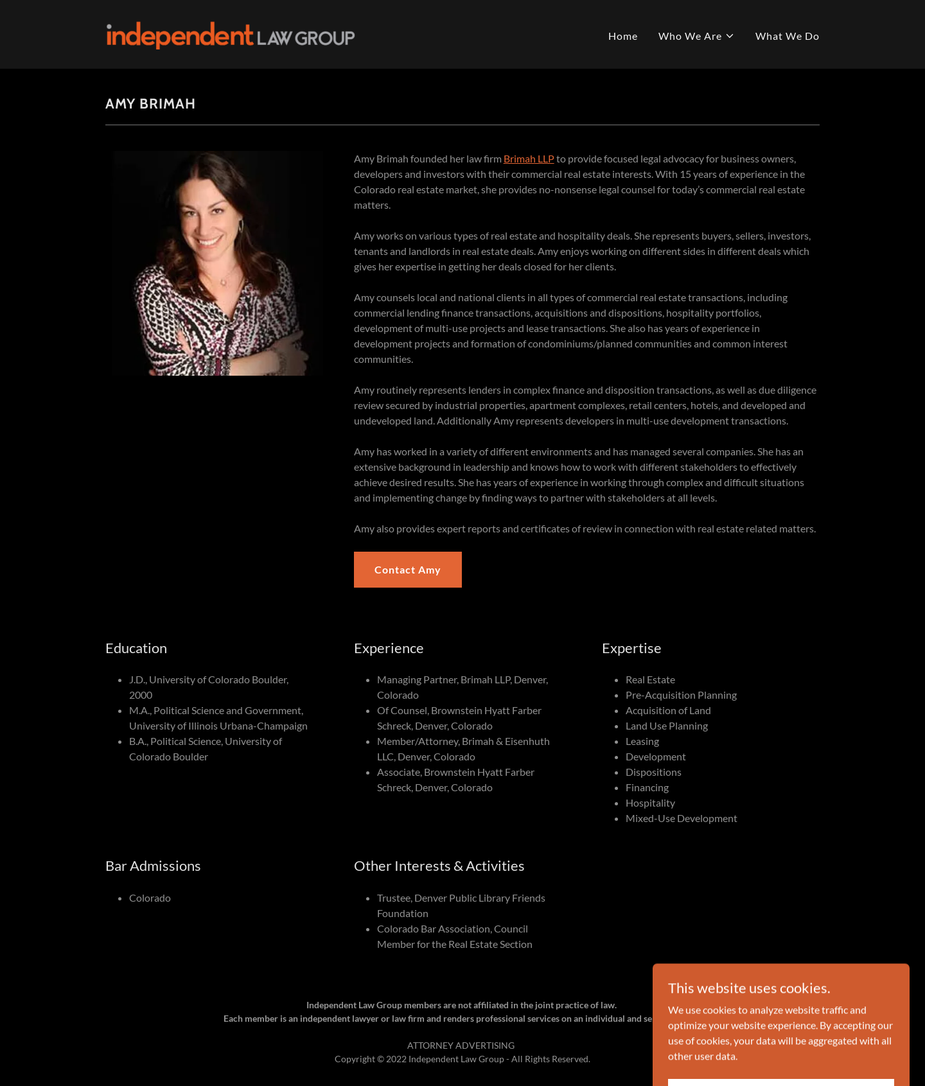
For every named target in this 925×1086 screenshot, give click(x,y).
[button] (696, 36)
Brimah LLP (529, 158)
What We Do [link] (787, 36)
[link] (230, 33)
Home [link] (623, 36)
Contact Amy (407, 569)
